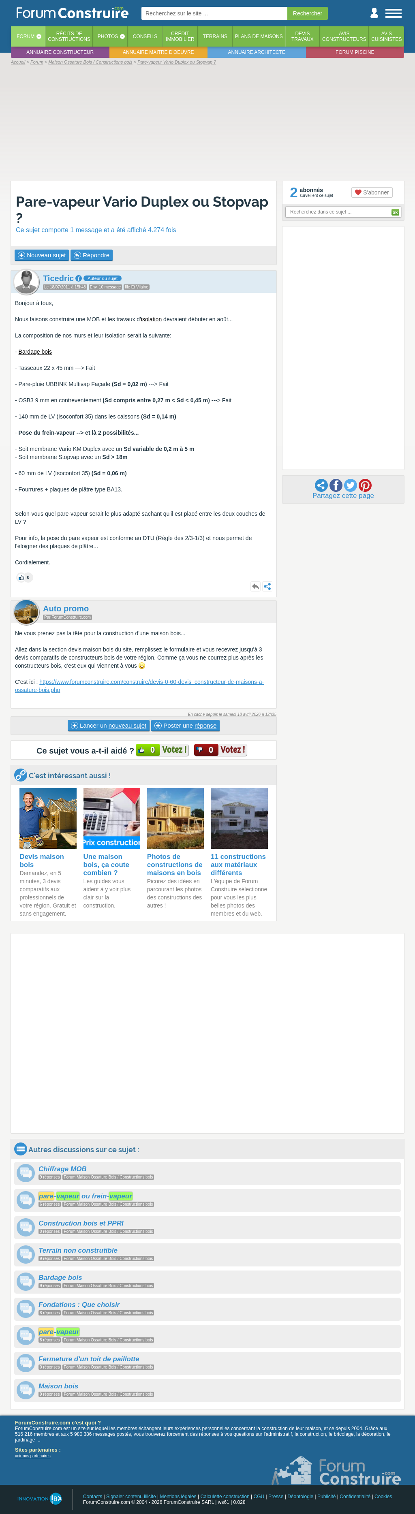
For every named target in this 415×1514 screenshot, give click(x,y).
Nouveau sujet (42, 255)
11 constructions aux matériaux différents (238, 865)
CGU (259, 1496)
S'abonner (372, 192)
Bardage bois (35, 351)
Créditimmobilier (180, 36)
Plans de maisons (259, 36)
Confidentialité (355, 1496)
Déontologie (300, 1496)
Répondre (91, 255)
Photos (108, 36)
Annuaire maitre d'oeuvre (158, 52)
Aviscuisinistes (386, 36)
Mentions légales (178, 1496)
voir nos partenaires (33, 1456)
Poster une (185, 725)
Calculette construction (224, 1496)
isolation (151, 319)
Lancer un (108, 725)
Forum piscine (355, 52)
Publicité (326, 1496)
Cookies (383, 1496)
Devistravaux (302, 36)
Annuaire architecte (256, 52)
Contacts (92, 1496)
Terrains (215, 36)
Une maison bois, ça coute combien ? (106, 865)
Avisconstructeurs (344, 36)
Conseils (145, 36)
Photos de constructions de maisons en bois (175, 865)
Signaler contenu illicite (131, 1496)
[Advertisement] (207, 122)
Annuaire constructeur (60, 52)
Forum (25, 36)
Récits (69, 36)
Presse (275, 1496)
